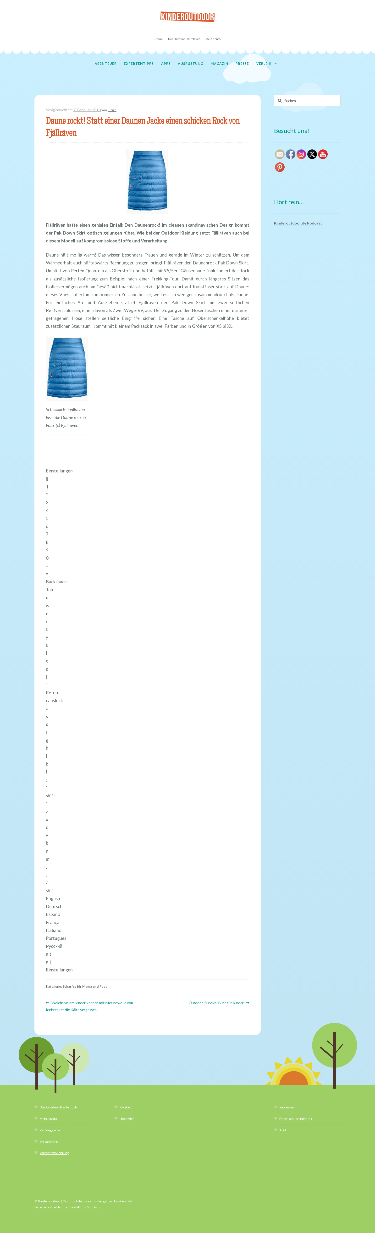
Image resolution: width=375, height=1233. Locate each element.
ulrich (112, 110)
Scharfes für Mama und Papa (85, 986)
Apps (166, 63)
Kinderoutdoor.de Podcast (298, 223)
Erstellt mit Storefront (87, 1207)
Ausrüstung (190, 63)
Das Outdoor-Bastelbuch (184, 39)
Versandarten (50, 1142)
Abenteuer (106, 63)
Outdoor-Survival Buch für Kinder (216, 1002)
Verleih (263, 63)
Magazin (219, 63)
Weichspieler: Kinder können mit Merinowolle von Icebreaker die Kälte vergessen (89, 1005)
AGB (282, 1130)
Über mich (127, 1119)
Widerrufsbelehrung (54, 1153)
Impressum (287, 1107)
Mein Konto (213, 39)
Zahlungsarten (50, 1130)
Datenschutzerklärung (295, 1119)
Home (158, 39)
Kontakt (126, 1107)
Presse (242, 63)
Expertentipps (139, 63)
